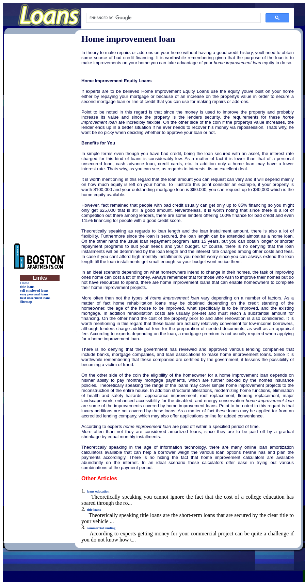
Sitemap (26, 302)
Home (24, 283)
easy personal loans (34, 294)
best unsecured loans (35, 298)
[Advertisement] (39, 136)
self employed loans (34, 290)
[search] (173, 18)
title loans (27, 287)
